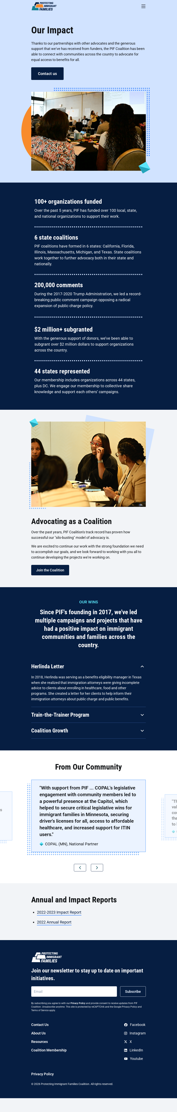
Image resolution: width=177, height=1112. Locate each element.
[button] (80, 867)
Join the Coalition (50, 570)
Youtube (133, 1059)
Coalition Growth (49, 730)
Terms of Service (40, 1010)
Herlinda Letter (47, 666)
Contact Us (40, 1025)
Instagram (135, 1033)
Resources (39, 1042)
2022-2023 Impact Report (59, 912)
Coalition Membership (49, 1050)
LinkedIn (133, 1050)
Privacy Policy (78, 1003)
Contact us (47, 73)
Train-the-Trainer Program (60, 715)
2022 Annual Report (54, 922)
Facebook (134, 1025)
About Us (38, 1033)
